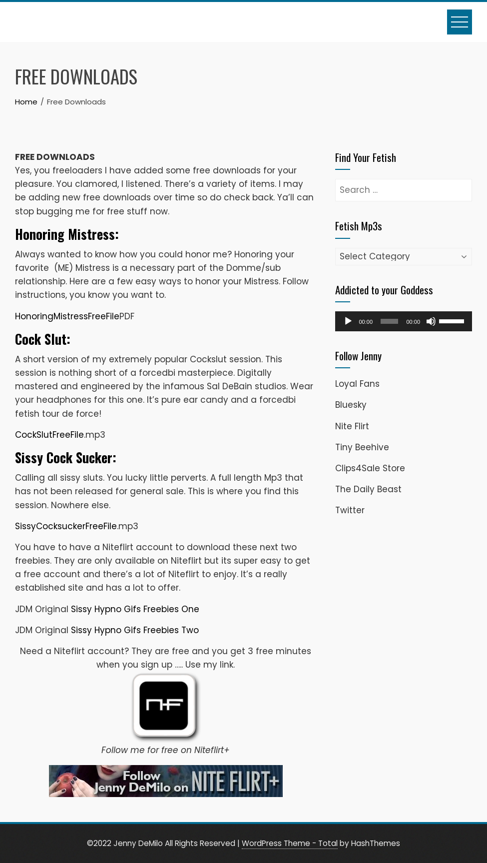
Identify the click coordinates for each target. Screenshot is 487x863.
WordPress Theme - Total (290, 843)
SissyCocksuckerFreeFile (66, 526)
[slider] (389, 321)
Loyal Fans (357, 384)
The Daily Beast (368, 489)
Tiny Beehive (362, 447)
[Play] (348, 321)
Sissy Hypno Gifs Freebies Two (135, 630)
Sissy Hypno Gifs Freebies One (135, 609)
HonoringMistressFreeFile (67, 316)
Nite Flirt (352, 426)
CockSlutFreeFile (49, 435)
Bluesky (351, 405)
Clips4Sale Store (370, 468)
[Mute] (431, 321)
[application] (404, 321)
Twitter (350, 510)
